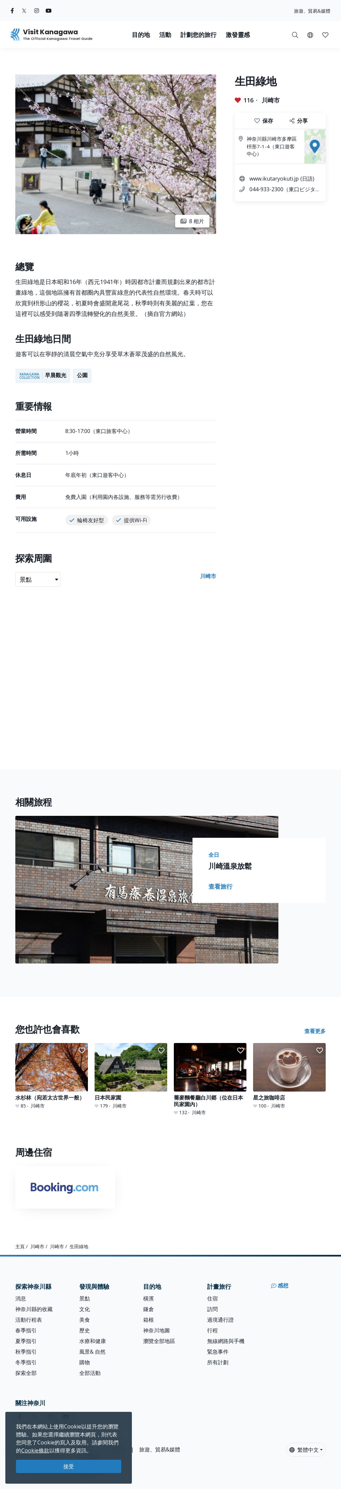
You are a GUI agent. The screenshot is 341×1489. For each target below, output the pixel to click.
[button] (310, 34)
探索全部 (26, 1373)
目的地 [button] (141, 35)
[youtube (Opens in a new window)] (49, 11)
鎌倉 (148, 1309)
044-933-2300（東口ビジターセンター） (285, 190)
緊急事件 (217, 1351)
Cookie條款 (35, 1450)
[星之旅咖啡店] (289, 1076)
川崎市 (271, 100)
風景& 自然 (92, 1351)
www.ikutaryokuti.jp (274, 178)
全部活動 (90, 1373)
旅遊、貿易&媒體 (312, 11)
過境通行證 (220, 1319)
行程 (212, 1330)
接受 (68, 1466)
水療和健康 (92, 1341)
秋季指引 (26, 1351)
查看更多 (315, 1031)
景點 (84, 1298)
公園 (82, 375)
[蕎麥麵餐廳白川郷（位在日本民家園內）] (210, 1079)
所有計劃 (217, 1362)
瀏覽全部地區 (159, 1341)
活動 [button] (165, 35)
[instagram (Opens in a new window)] (36, 11)
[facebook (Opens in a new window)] (12, 11)
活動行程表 (28, 1319)
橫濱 (148, 1298)
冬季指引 (26, 1362)
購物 (84, 1362)
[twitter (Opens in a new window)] (24, 11)
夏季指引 (26, 1341)
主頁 (20, 1246)
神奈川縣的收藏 (34, 1309)
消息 (20, 1298)
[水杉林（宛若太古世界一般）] (51, 1076)
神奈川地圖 (156, 1330)
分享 (299, 120)
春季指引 (26, 1330)
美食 (84, 1319)
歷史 (84, 1330)
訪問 (212, 1309)
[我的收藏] (325, 34)
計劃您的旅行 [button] (198, 35)
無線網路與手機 (225, 1341)
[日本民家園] (131, 1076)
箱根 (148, 1319)
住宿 (212, 1298)
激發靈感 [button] (238, 35)
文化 (84, 1309)
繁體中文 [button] (304, 1449)
